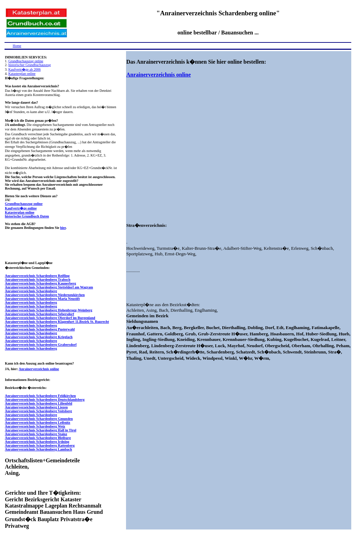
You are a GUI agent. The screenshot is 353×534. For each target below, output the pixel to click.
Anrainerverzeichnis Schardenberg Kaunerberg (40, 283)
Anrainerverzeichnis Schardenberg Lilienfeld (38, 403)
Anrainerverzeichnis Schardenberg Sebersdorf (39, 314)
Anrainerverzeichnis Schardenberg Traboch (37, 279)
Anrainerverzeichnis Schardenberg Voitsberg (38, 411)
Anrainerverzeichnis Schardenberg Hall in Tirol (40, 430)
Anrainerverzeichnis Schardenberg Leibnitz (37, 422)
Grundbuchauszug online (25, 61)
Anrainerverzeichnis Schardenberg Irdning (37, 442)
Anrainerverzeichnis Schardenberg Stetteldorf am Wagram (49, 287)
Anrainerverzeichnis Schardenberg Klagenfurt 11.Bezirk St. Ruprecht (57, 322)
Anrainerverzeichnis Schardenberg (31, 291)
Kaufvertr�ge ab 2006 (24, 69)
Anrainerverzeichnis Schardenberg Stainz (36, 434)
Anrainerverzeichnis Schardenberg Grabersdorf (41, 344)
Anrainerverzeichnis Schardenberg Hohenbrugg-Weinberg (48, 310)
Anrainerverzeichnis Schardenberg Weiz (35, 426)
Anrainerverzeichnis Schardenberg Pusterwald (40, 329)
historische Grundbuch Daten (27, 216)
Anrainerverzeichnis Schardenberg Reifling (37, 276)
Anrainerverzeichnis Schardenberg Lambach (38, 449)
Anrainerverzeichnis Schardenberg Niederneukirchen (45, 295)
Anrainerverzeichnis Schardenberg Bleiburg (38, 438)
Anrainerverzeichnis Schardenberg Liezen (36, 407)
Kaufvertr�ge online (21, 208)
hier (63, 228)
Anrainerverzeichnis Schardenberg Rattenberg (40, 445)
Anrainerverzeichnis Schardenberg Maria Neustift (42, 299)
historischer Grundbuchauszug (29, 65)
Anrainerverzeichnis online (39, 369)
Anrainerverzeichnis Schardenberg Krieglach (38, 337)
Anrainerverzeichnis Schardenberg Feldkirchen (40, 396)
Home (17, 46)
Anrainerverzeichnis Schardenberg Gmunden (39, 419)
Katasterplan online (22, 73)
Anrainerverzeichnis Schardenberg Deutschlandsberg (45, 399)
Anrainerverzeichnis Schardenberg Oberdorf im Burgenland (50, 318)
